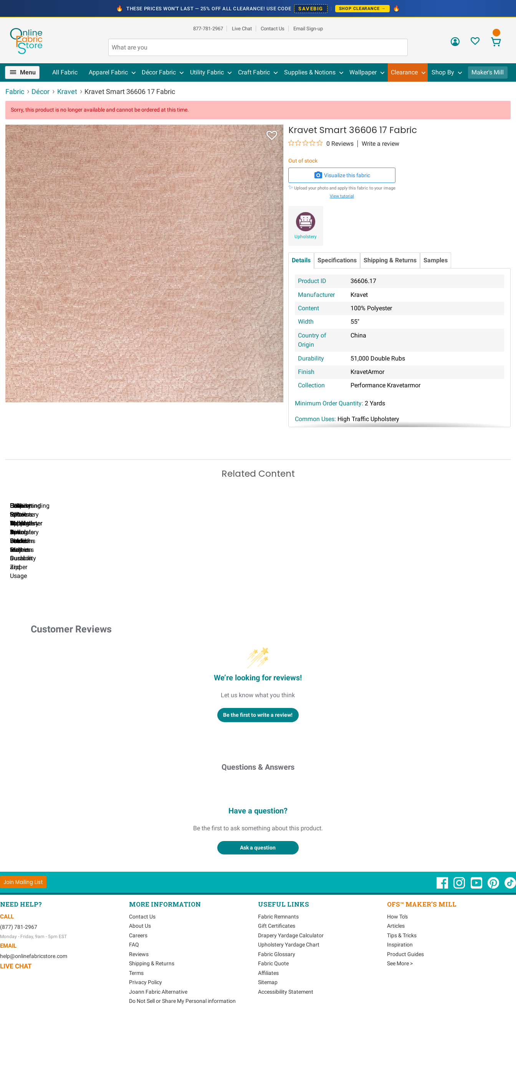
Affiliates (268, 1015)
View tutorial (342, 196)
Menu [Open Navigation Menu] (28, 72)
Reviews (139, 997)
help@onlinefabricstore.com (33, 999)
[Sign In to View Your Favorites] (475, 43)
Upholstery (305, 236)
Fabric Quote (273, 1006)
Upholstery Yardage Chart (288, 987)
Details (301, 260)
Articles (396, 968)
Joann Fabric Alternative (158, 1034)
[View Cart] (496, 43)
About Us (140, 968)
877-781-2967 (208, 28)
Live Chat (242, 28)
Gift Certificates (276, 968)
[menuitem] (25, 72)
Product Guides (405, 997)
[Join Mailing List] (23, 924)
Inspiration (400, 987)
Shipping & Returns (390, 260)
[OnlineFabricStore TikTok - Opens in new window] (510, 929)
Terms (136, 1015)
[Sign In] (455, 44)
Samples (435, 260)
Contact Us (272, 28)
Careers (138, 978)
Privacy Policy (145, 1025)
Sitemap (268, 1025)
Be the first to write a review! (258, 757)
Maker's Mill (487, 72)
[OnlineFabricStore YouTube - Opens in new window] (477, 929)
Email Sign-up (308, 28)
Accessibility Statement (285, 1034)
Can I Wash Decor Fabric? (138, 600)
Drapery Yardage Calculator (291, 978)
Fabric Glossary (276, 997)
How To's (397, 959)
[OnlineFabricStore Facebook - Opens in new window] (443, 929)
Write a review (380, 143)
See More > (400, 1006)
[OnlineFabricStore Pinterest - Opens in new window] (494, 929)
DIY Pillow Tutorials (314, 600)
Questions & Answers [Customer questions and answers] (258, 809)
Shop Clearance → (362, 8)
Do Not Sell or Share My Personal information (182, 1043)
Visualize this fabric (342, 175)
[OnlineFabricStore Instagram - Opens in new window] (459, 929)
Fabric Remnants (278, 959)
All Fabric (65, 72)
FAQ (134, 987)
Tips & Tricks (402, 978)
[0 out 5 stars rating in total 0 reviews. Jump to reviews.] (321, 143)
